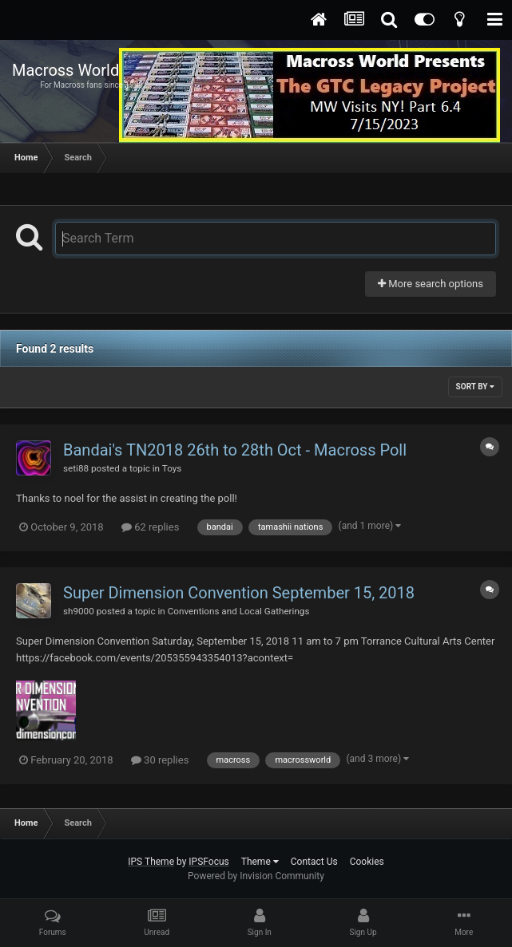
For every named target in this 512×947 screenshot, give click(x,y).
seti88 (76, 468)
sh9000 (78, 611)
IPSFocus (208, 861)
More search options (430, 284)
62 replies (150, 527)
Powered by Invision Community (256, 876)
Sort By (475, 386)
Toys (172, 468)
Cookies (367, 861)
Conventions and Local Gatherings (239, 611)
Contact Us (314, 861)
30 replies (160, 760)
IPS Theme (151, 861)
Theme (260, 861)
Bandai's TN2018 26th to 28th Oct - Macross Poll (235, 450)
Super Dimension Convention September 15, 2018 (239, 592)
